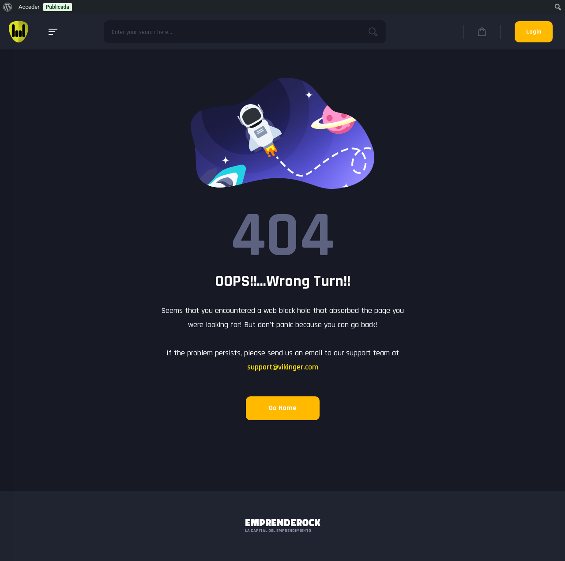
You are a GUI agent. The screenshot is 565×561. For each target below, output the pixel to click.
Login (533, 32)
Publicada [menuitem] (57, 7)
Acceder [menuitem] (29, 7)
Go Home (283, 408)
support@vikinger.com (282, 367)
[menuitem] (7, 7)
